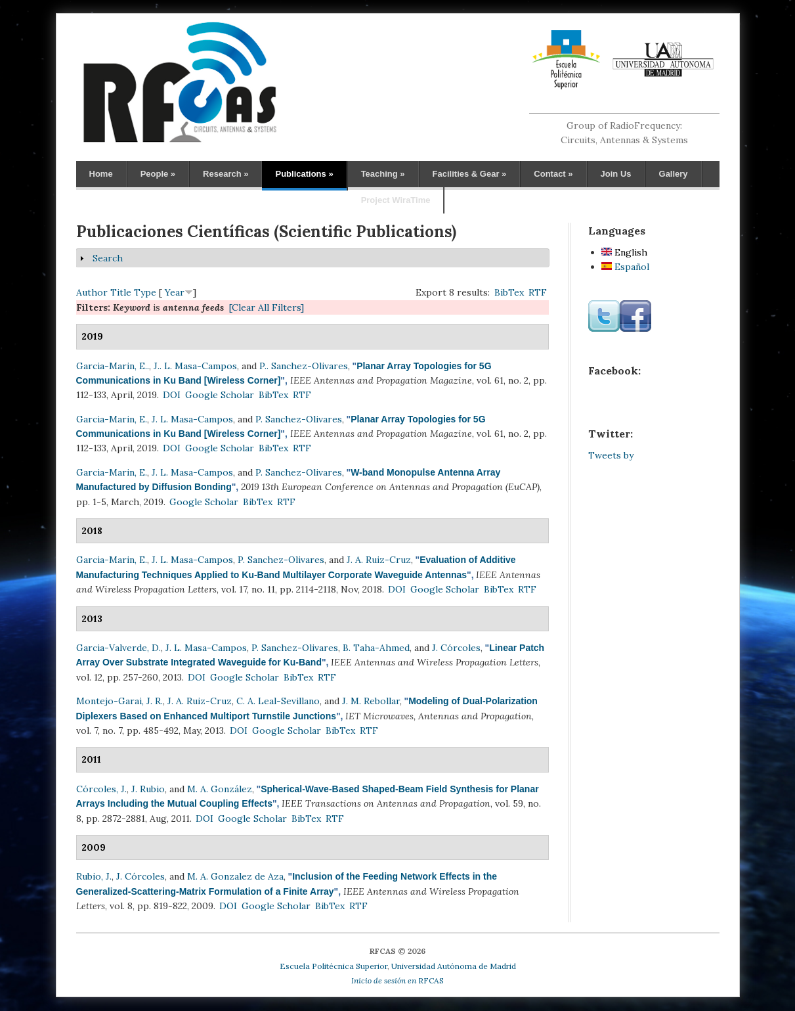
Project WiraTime (396, 200)
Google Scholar (219, 395)
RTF (537, 292)
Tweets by (611, 455)
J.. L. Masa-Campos (195, 366)
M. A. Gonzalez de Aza (235, 876)
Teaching (383, 174)
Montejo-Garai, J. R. (119, 701)
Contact (553, 174)
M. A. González (219, 789)
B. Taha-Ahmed (376, 648)
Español (625, 267)
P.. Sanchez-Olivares (303, 366)
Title (120, 292)
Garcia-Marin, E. (111, 419)
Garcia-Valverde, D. (118, 648)
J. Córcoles (456, 648)
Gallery (673, 174)
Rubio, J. (94, 876)
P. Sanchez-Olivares (298, 419)
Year (174, 292)
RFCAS (397, 980)
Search (108, 258)
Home (101, 174)
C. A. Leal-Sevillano (278, 701)
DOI (172, 395)
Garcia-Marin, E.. (112, 366)
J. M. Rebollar (371, 701)
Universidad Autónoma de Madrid (453, 966)
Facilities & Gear (470, 174)
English (624, 252)
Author (92, 292)
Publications (304, 174)
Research (225, 174)
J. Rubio (148, 789)
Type (145, 292)
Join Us (616, 174)
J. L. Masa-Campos (192, 419)
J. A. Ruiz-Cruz (379, 560)
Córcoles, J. (101, 789)
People (157, 174)
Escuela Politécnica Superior (333, 966)
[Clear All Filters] (266, 307)
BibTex (509, 292)
